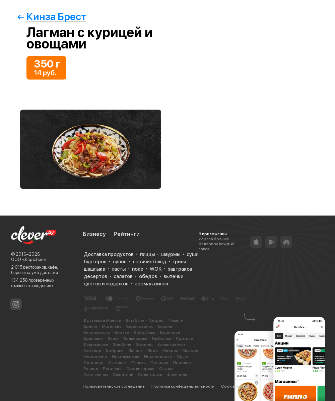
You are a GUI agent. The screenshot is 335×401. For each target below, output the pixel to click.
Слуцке (166, 368)
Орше (182, 356)
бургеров (95, 262)
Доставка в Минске (102, 320)
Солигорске (150, 374)
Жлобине (122, 344)
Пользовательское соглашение (114, 386)
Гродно (156, 320)
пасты (119, 269)
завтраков (180, 269)
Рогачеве (112, 368)
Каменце (92, 350)
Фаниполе (177, 374)
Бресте (90, 326)
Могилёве (112, 326)
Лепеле (135, 350)
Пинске (138, 362)
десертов (95, 276)
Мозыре (190, 350)
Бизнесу (94, 234)
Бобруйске (144, 332)
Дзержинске (95, 344)
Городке (184, 338)
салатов (123, 276)
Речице (90, 368)
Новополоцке (158, 356)
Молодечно (95, 356)
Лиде (152, 350)
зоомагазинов (151, 284)
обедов (148, 276)
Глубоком (161, 338)
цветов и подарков (106, 284)
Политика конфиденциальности (182, 386)
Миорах (170, 350)
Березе (122, 332)
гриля (179, 262)
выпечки (173, 276)
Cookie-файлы (235, 386)
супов (120, 262)
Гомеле (176, 320)
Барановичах (139, 326)
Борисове (170, 332)
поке (137, 269)
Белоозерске (96, 332)
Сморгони (123, 374)
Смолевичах (95, 374)
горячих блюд (149, 262)
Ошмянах (117, 362)
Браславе (93, 338)
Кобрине (115, 350)
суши (192, 254)
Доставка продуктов (109, 254)
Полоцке (159, 362)
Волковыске (135, 338)
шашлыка (94, 269)
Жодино (144, 344)
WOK (155, 269)
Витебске (135, 320)
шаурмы (170, 254)
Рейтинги (127, 234)
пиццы (147, 254)
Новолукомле (125, 356)
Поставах (182, 362)
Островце (93, 362)
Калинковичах (171, 344)
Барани (164, 326)
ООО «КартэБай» (28, 259)
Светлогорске (140, 368)
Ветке (113, 338)
